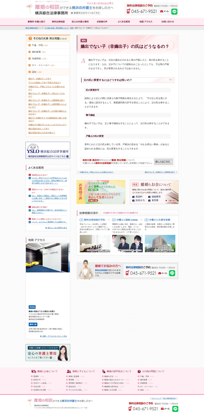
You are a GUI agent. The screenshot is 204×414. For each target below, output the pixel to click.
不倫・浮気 (147, 376)
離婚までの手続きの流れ (116, 383)
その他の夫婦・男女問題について (57, 28)
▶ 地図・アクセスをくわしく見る (53, 336)
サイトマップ (156, 398)
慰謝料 (139, 196)
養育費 (155, 200)
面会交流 (75, 386)
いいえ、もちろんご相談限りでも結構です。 (49, 222)
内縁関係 (146, 383)
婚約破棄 (146, 380)
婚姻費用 (156, 196)
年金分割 (39, 386)
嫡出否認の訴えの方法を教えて (41, 133)
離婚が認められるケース (116, 380)
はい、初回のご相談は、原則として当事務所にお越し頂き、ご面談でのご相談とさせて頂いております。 (49, 198)
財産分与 (140, 200)
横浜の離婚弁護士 (32, 28)
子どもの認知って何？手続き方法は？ (44, 83)
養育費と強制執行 (78, 383)
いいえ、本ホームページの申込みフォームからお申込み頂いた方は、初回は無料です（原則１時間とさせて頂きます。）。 (49, 180)
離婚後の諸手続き (114, 386)
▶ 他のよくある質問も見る (56, 228)
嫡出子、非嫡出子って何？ (39, 79)
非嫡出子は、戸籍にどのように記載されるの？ (97, 172)
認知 (72, 28)
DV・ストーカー (149, 386)
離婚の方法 (111, 376)
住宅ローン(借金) (42, 383)
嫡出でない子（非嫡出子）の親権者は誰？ (46, 100)
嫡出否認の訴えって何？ (38, 129)
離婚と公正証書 (113, 390)
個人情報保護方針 (169, 398)
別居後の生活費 (42, 390)
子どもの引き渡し (78, 390)
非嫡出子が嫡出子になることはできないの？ (47, 125)
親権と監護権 (77, 376)
